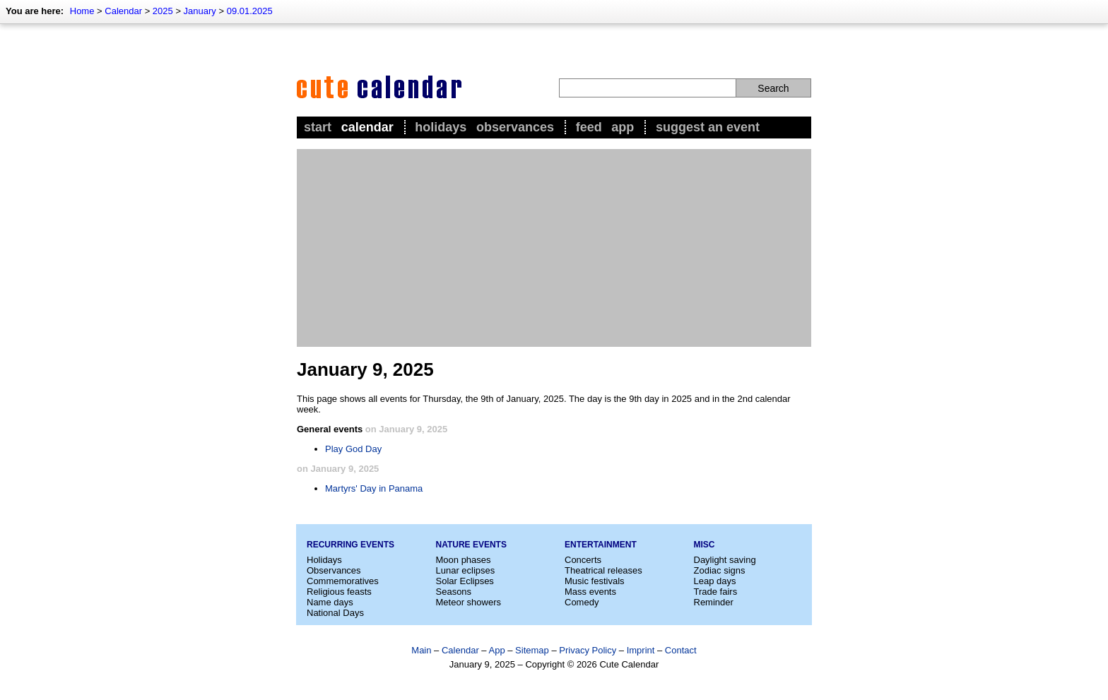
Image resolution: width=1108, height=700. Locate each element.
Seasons (454, 591)
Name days (330, 602)
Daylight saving (725, 559)
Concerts (583, 559)
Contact (681, 650)
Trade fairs (716, 591)
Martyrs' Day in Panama (374, 488)
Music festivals (595, 581)
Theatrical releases (603, 570)
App (622, 127)
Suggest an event (708, 127)
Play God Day (353, 449)
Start (317, 127)
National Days (335, 612)
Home (82, 11)
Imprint (641, 650)
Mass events (590, 591)
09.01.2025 (250, 11)
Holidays (440, 127)
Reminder (713, 602)
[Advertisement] (554, 248)
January (200, 11)
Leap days (715, 581)
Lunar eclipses (465, 570)
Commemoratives (343, 581)
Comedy (582, 602)
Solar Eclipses (465, 581)
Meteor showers (468, 602)
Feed (589, 127)
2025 (163, 11)
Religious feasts (339, 591)
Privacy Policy (587, 650)
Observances (515, 127)
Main (421, 650)
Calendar (123, 11)
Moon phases (463, 559)
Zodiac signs (719, 570)
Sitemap (532, 650)
